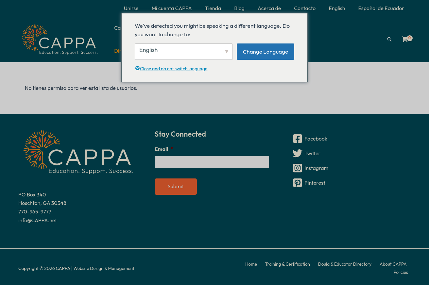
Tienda (227, 8)
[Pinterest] (351, 180)
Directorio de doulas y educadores (335, 38)
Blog (251, 8)
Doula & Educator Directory (330, 265)
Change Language (265, 51)
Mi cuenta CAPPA (189, 8)
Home (241, 265)
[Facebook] (351, 136)
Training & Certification (275, 265)
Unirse (151, 8)
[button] (389, 38)
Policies (403, 265)
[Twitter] (351, 150)
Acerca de (278, 8)
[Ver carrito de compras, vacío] (405, 38)
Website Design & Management (105, 265)
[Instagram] (351, 165)
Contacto (311, 8)
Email (164, 146)
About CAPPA (377, 265)
